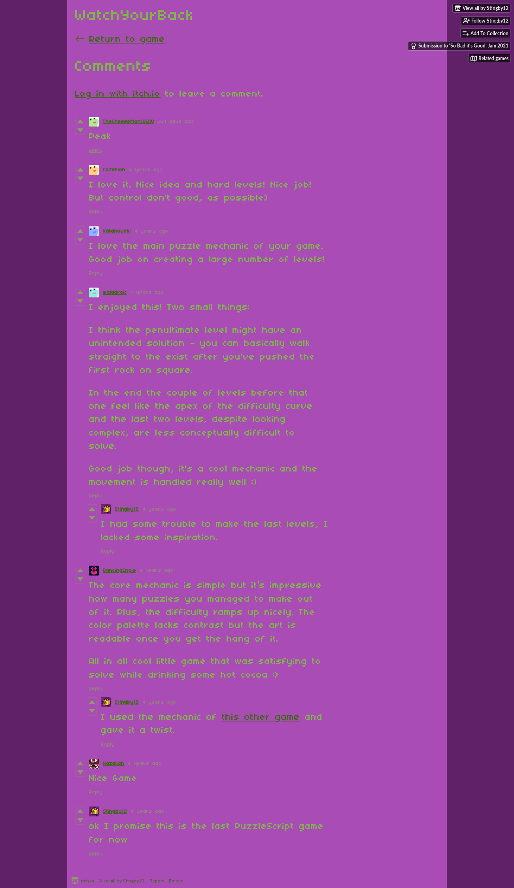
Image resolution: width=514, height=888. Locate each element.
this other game (261, 717)
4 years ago (146, 169)
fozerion (114, 169)
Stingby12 (127, 509)
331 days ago (176, 121)
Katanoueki (117, 231)
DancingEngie (119, 570)
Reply (96, 150)
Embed (176, 881)
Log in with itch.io (118, 94)
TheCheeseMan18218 (128, 121)
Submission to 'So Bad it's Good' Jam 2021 (459, 46)
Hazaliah (113, 763)
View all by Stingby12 (121, 881)
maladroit (115, 292)
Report (156, 881)
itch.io (87, 881)
